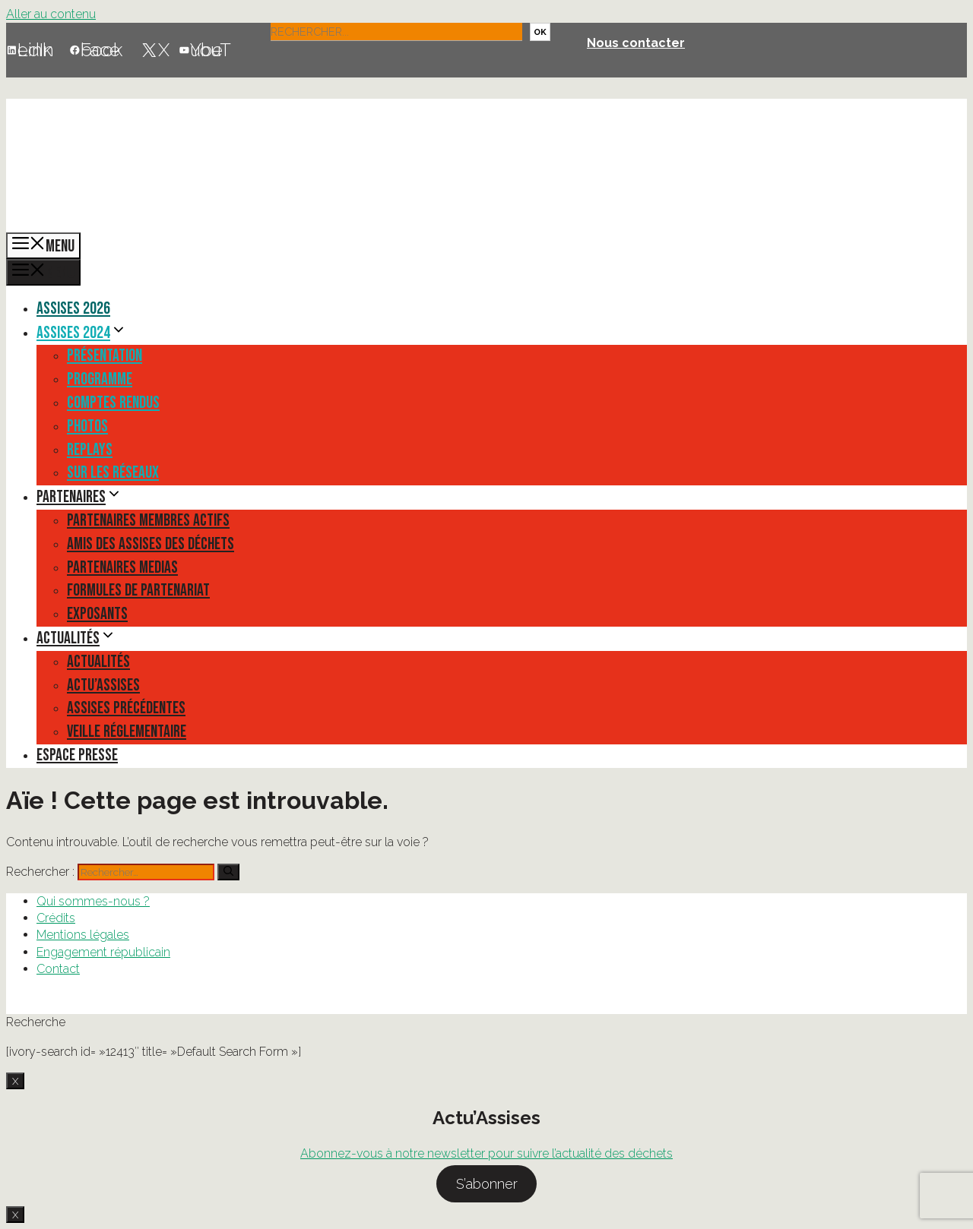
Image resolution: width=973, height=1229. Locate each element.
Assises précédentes (126, 708)
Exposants (97, 614)
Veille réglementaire (126, 732)
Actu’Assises (103, 685)
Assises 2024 (81, 333)
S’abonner (487, 1184)
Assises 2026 (73, 309)
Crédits (55, 918)
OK (540, 32)
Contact (58, 969)
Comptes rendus (113, 403)
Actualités (76, 638)
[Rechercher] (228, 872)
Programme (99, 379)
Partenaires (79, 497)
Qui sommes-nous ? (93, 901)
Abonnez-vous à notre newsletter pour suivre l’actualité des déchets (486, 1153)
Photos (87, 426)
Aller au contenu (51, 14)
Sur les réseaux (113, 473)
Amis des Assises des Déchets (150, 544)
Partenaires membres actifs (148, 520)
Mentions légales (82, 934)
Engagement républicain (103, 952)
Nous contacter (636, 43)
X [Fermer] (15, 1081)
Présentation (104, 356)
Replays (90, 450)
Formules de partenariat (138, 590)
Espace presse (77, 755)
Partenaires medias (122, 568)
